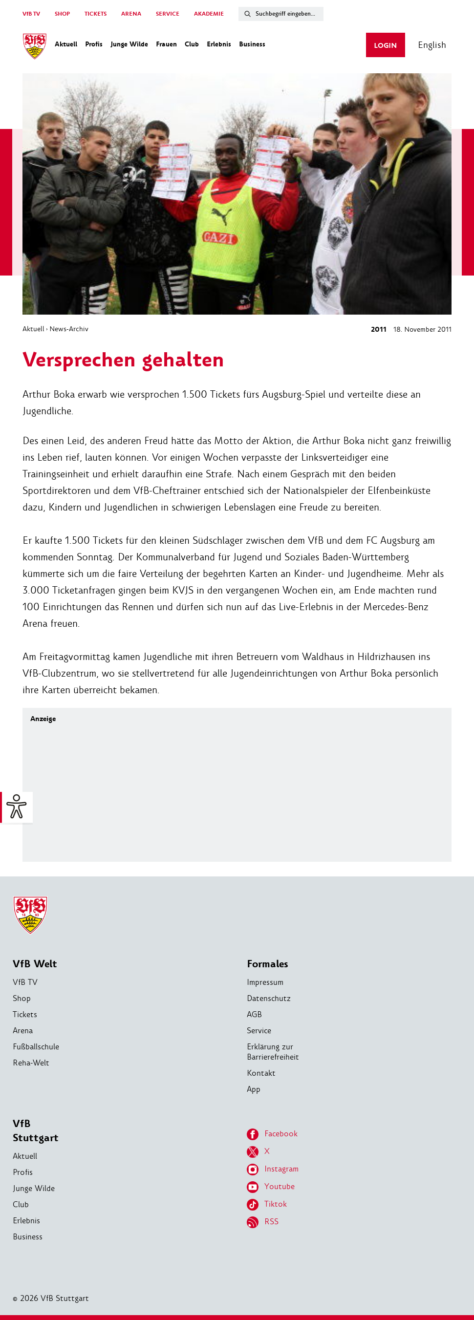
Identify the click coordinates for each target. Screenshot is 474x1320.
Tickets (25, 1014)
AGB (254, 1014)
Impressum (265, 982)
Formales (267, 964)
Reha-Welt (31, 1063)
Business (28, 1237)
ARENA (131, 14)
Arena (23, 1030)
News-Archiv (68, 328)
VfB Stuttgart (36, 1131)
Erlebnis (26, 1220)
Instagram (273, 1169)
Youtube (271, 1187)
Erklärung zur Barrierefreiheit (273, 1052)
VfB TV (31, 14)
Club (21, 1204)
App (253, 1089)
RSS (263, 1222)
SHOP (62, 14)
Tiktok (267, 1205)
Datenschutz (269, 998)
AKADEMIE (209, 14)
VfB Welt (35, 964)
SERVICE (167, 14)
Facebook (272, 1134)
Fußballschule (36, 1047)
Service (259, 1030)
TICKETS (96, 14)
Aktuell (33, 328)
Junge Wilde (34, 1188)
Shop (22, 998)
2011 (379, 329)
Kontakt (261, 1073)
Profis (23, 1172)
